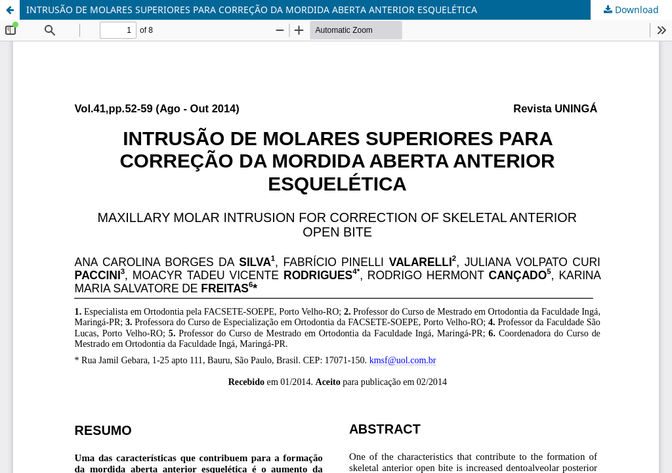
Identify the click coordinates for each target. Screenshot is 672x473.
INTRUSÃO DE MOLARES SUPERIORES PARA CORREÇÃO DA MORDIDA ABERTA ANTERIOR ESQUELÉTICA (251, 9)
